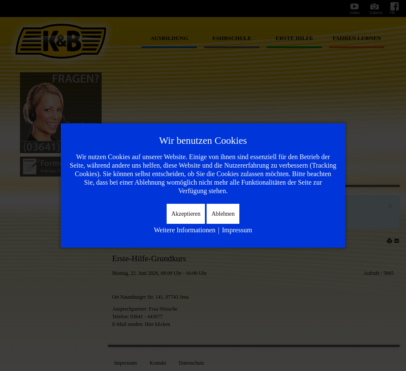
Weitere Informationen (185, 230)
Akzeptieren (185, 214)
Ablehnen (222, 214)
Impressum (237, 230)
